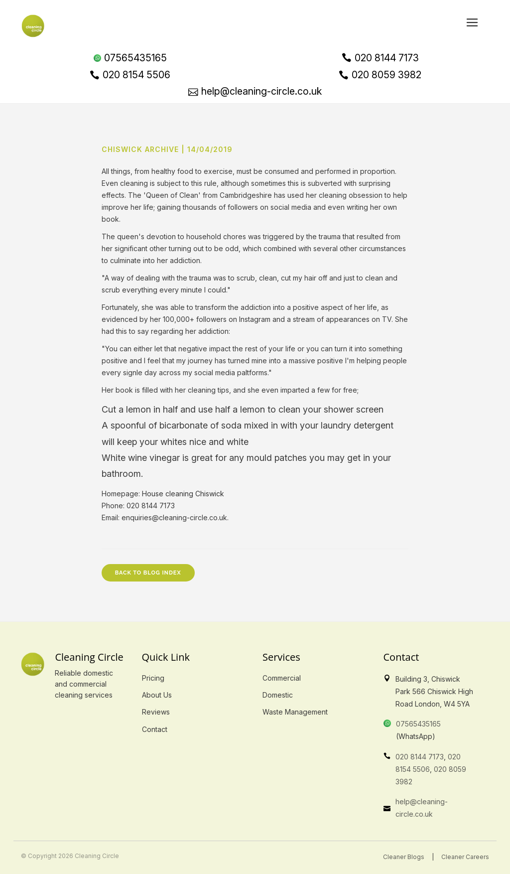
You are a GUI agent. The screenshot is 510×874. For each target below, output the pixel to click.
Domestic (277, 695)
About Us (157, 695)
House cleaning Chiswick (183, 493)
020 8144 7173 (419, 756)
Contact (154, 729)
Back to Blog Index (148, 573)
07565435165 (418, 724)
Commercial (281, 678)
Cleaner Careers (465, 857)
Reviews (156, 712)
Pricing (153, 678)
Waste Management (295, 712)
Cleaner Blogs (403, 857)
